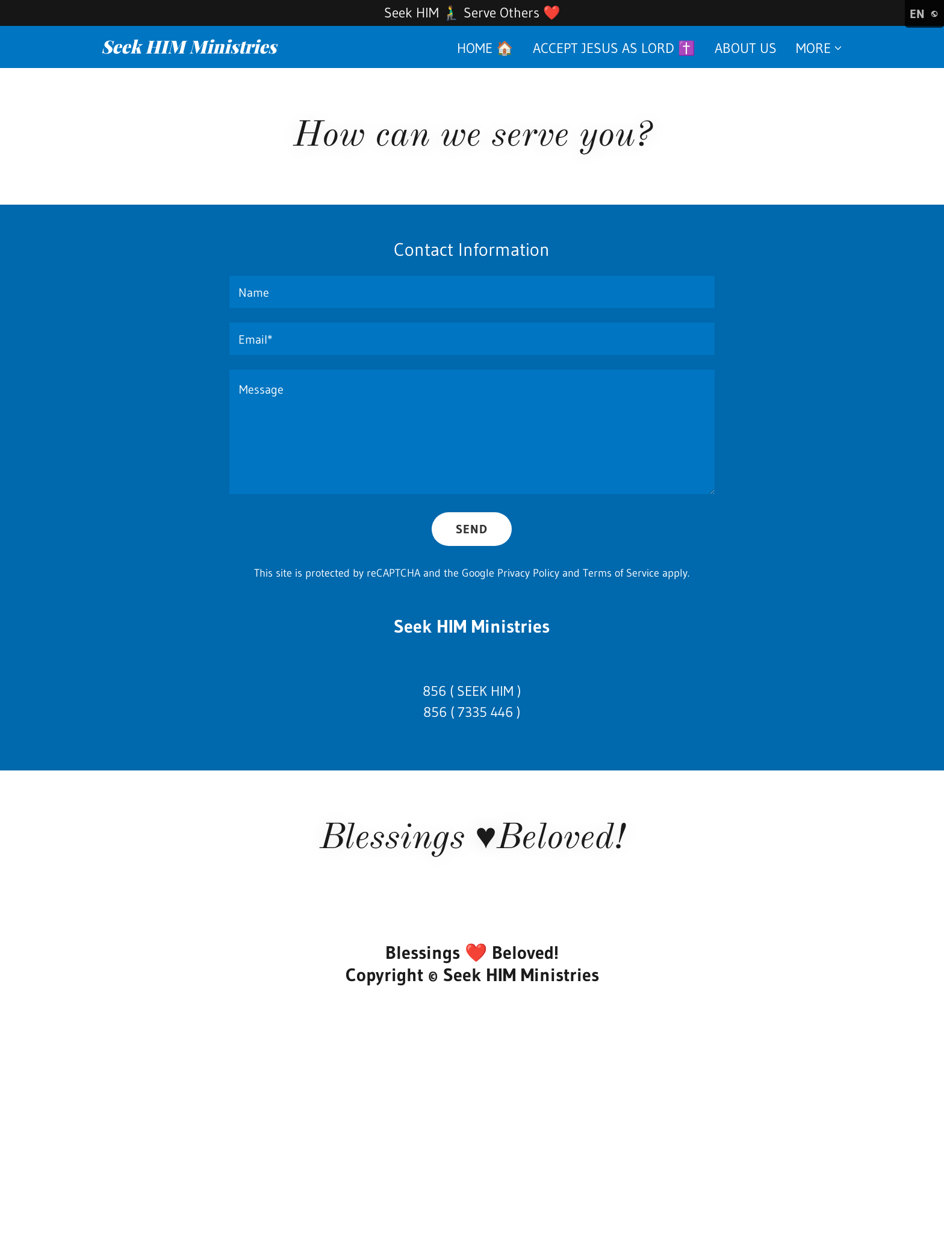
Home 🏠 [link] (485, 48)
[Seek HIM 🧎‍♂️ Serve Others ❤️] (472, 12)
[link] (231, 48)
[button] (819, 48)
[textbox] (471, 292)
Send (472, 529)
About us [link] (746, 48)
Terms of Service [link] (621, 573)
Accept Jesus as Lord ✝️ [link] (614, 48)
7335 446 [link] (485, 712)
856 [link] (434, 691)
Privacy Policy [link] (528, 573)
